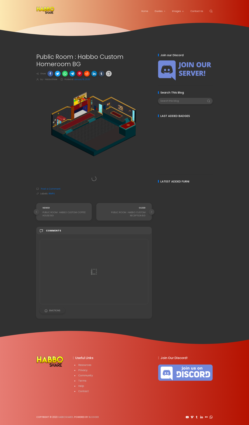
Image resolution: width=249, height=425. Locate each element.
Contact (83, 391)
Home (144, 11)
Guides (160, 11)
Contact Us (196, 11)
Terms (82, 381)
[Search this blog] (185, 101)
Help (81, 386)
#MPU (51, 193)
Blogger (94, 417)
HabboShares (65, 417)
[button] (50, 74)
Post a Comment (50, 188)
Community (85, 375)
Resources (84, 365)
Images (178, 11)
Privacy (82, 370)
